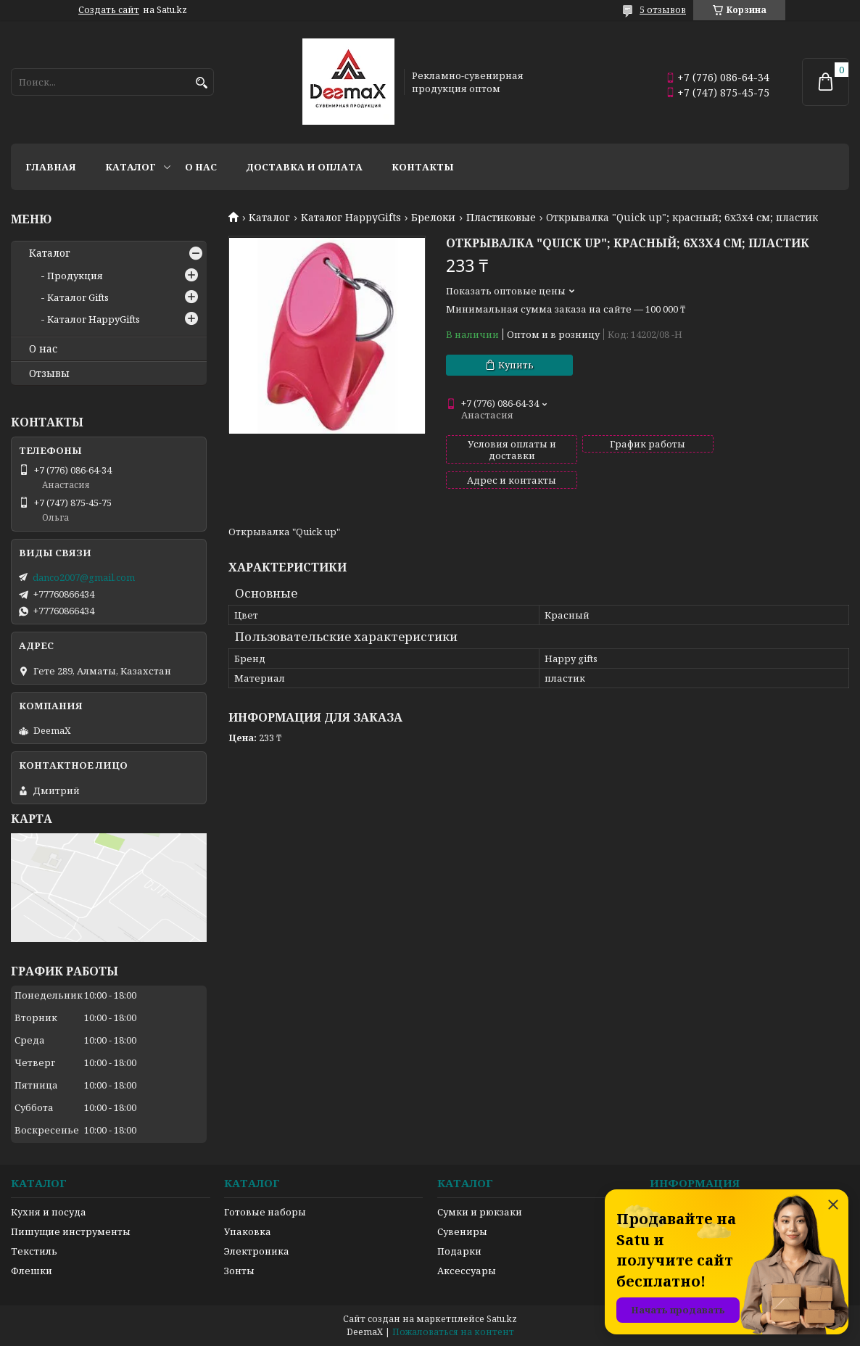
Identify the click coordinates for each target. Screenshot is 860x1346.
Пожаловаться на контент (453, 1332)
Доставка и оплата (304, 166)
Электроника (256, 1251)
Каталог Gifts (78, 297)
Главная (50, 166)
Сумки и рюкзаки (479, 1211)
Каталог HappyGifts (351, 217)
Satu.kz (502, 1319)
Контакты (423, 166)
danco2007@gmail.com (84, 577)
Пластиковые (501, 217)
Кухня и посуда (48, 1211)
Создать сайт (108, 10)
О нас (201, 166)
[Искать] (201, 83)
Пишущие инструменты (71, 1231)
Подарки (459, 1251)
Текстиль (34, 1251)
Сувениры (462, 1231)
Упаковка (247, 1231)
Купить (516, 364)
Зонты (239, 1270)
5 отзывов (663, 10)
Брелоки (433, 217)
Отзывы (49, 373)
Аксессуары (466, 1270)
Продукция (75, 275)
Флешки (31, 1270)
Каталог (130, 166)
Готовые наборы (265, 1211)
